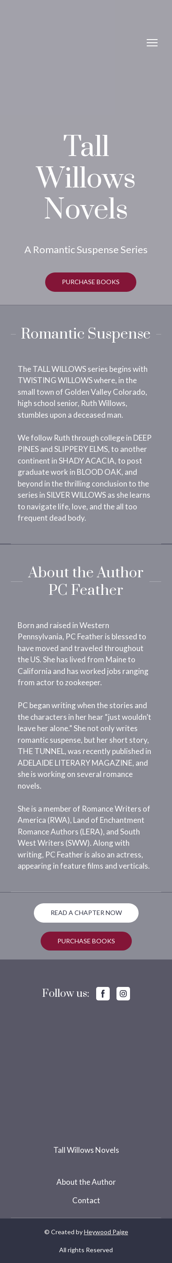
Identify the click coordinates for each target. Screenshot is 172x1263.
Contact (86, 1200)
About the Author (86, 1182)
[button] (90, 282)
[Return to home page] (46, 42)
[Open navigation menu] (152, 43)
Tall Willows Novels (86, 1150)
